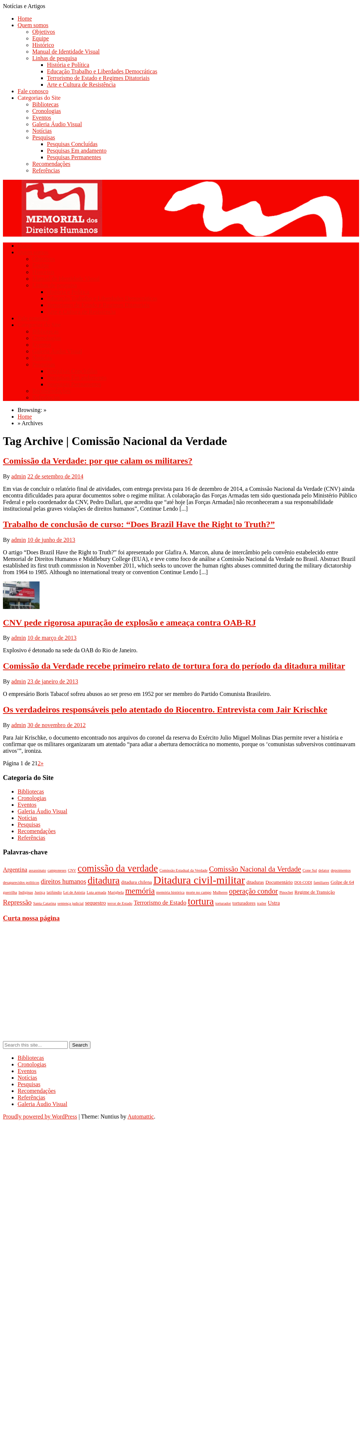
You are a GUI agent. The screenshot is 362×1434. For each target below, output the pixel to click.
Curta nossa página (31, 918)
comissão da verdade (118, 868)
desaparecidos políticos (21, 882)
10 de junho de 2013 (51, 540)
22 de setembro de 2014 (55, 476)
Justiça (39, 892)
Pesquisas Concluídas (72, 144)
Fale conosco (33, 91)
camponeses (57, 870)
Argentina (15, 869)
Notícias (42, 131)
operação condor (253, 891)
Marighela (116, 892)
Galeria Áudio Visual (57, 124)
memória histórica (170, 892)
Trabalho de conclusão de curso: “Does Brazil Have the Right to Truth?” (139, 524)
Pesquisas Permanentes (74, 157)
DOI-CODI (303, 882)
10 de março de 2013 (52, 638)
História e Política (68, 65)
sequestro (95, 903)
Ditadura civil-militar (199, 880)
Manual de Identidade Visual (66, 51)
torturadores (243, 903)
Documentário (279, 882)
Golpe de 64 (342, 882)
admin (18, 476)
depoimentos (341, 870)
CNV (72, 870)
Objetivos (43, 32)
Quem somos (33, 25)
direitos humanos (63, 881)
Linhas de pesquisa (54, 58)
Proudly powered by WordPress (40, 1116)
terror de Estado (119, 903)
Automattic (141, 1116)
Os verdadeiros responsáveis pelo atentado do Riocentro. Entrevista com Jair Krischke (165, 709)
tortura (201, 901)
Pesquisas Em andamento (77, 150)
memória (140, 890)
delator (323, 870)
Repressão (17, 902)
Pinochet (286, 892)
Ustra (274, 903)
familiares (321, 882)
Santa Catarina (44, 903)
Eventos (41, 117)
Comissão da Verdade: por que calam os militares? (97, 461)
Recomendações (51, 164)
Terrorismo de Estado (160, 902)
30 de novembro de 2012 (56, 725)
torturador (223, 903)
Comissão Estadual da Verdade (183, 870)
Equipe (40, 38)
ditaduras (255, 882)
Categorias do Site (39, 98)
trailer (261, 903)
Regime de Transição (315, 892)
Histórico (43, 45)
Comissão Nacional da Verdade (255, 869)
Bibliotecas (45, 104)
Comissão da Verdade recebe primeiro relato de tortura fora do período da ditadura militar (174, 666)
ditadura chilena (136, 882)
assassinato (37, 870)
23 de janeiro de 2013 (52, 681)
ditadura (104, 880)
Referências (46, 170)
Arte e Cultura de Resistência (81, 84)
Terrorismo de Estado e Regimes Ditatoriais (98, 78)
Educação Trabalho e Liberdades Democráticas (102, 71)
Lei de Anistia (74, 892)
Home (25, 18)
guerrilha (10, 892)
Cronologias (46, 111)
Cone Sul (310, 870)
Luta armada (96, 892)
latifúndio (54, 892)
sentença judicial (71, 903)
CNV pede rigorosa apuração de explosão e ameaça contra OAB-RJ (129, 622)
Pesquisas (43, 137)
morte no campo (198, 892)
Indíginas (25, 892)
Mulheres (220, 892)
